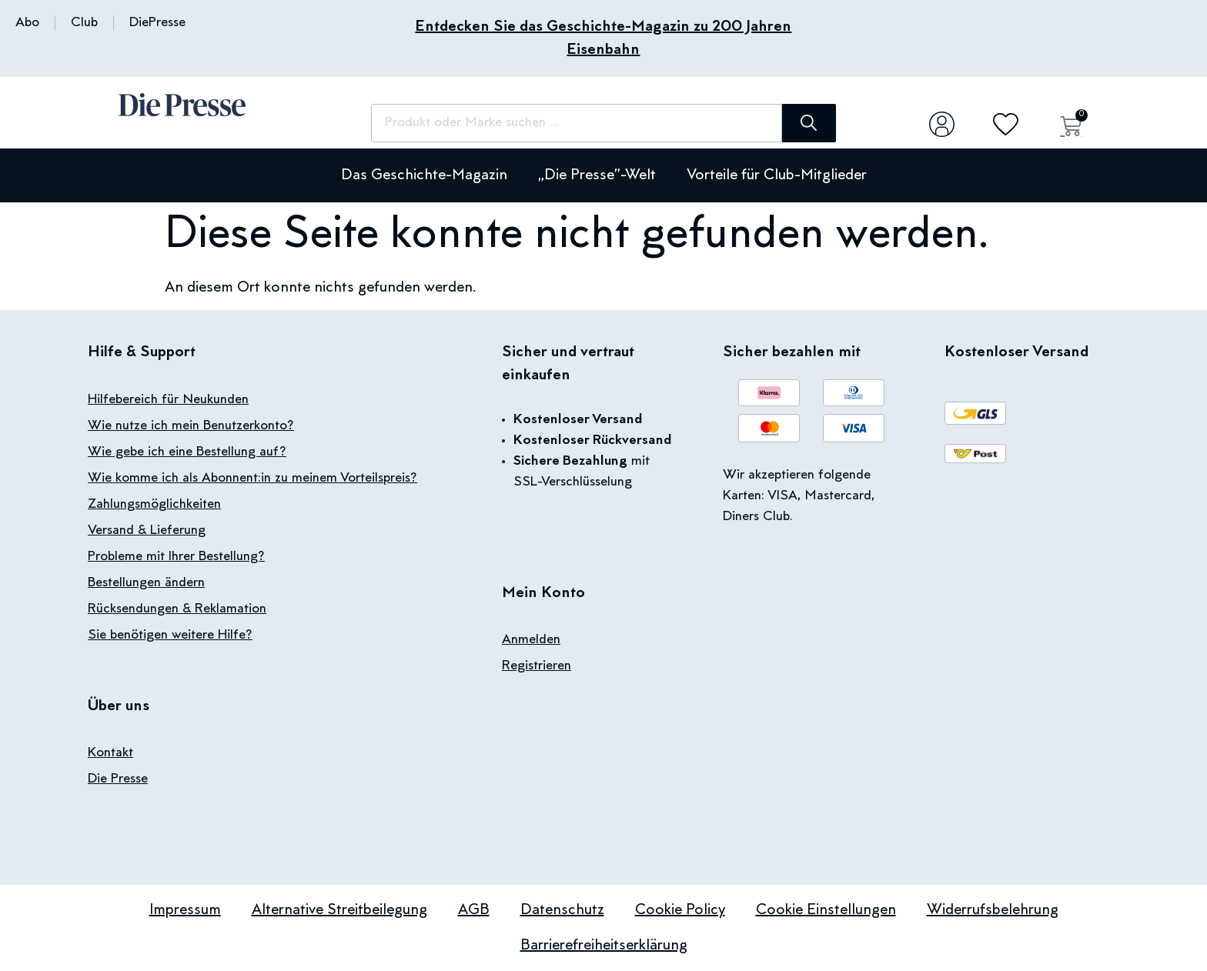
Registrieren (536, 666)
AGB (474, 910)
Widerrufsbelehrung (992, 910)
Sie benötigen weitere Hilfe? (170, 635)
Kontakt (110, 753)
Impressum (185, 910)
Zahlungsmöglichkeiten (154, 505)
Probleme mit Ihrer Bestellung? (176, 557)
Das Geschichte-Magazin (424, 175)
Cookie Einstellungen (826, 910)
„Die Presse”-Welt (597, 175)
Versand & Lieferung (147, 531)
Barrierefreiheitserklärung (603, 945)
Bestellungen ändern (146, 583)
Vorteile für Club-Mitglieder (777, 175)
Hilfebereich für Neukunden (168, 400)
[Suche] (804, 123)
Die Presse (118, 779)
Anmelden (531, 640)
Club (84, 23)
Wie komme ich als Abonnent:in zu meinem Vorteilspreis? (252, 479)
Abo (27, 23)
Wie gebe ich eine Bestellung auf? (187, 452)
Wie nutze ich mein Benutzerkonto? (191, 426)
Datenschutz (562, 910)
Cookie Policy (680, 910)
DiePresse (157, 23)
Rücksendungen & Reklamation (177, 609)
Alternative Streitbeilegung (339, 910)
